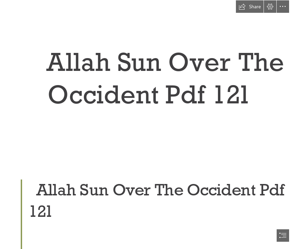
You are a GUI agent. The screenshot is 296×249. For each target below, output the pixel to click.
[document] (148, 124)
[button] (250, 6)
